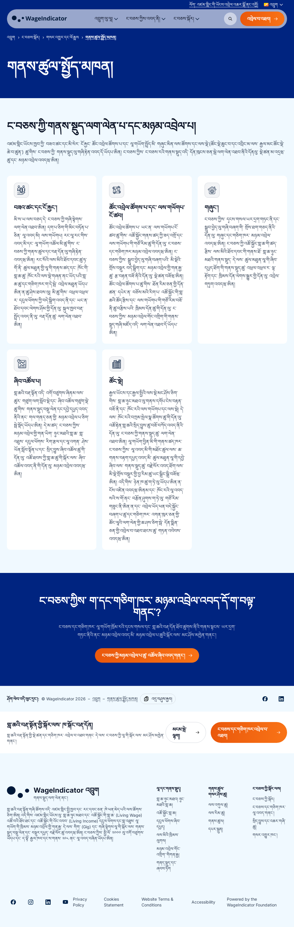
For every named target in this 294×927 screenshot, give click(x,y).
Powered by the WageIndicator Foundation (252, 902)
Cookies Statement (114, 902)
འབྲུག (11, 37)
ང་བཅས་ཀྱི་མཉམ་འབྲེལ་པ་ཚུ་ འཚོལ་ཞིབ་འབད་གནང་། (147, 655)
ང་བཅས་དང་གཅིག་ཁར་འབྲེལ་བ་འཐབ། (252, 732)
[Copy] (158, 699)
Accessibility (203, 901)
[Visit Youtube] (65, 902)
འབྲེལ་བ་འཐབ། (262, 19)
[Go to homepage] (39, 18)
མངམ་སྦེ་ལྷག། (189, 732)
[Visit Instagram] (30, 902)
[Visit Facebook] (13, 902)
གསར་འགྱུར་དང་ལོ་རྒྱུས (62, 37)
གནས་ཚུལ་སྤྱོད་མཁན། (122, 698)
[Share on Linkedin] (281, 699)
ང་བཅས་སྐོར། (31, 37)
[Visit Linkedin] (48, 902)
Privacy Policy (80, 902)
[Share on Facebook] (265, 699)
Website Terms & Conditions (157, 902)
